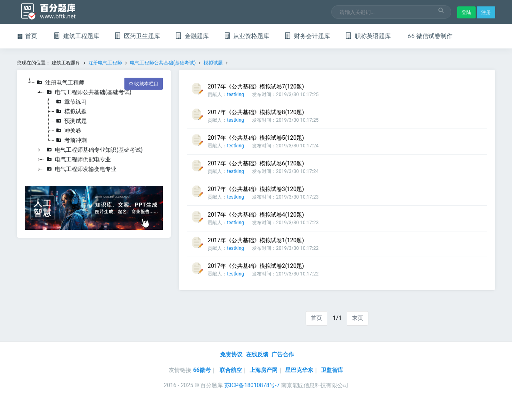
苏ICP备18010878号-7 (252, 385)
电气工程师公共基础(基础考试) (163, 63)
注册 (486, 12)
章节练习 (70, 102)
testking (235, 94)
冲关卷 (67, 130)
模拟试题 (213, 63)
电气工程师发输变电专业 (80, 169)
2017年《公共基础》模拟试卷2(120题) (256, 266)
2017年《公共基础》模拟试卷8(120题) (256, 112)
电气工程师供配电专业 (77, 159)
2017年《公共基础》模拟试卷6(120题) (256, 163)
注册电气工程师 (105, 63)
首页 (316, 318)
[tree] (94, 126)
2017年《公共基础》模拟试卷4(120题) (256, 214)
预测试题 (70, 121)
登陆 (466, 12)
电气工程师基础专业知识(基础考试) (93, 150)
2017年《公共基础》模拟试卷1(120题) (256, 240)
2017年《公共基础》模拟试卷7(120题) (256, 86)
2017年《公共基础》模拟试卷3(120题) (256, 189)
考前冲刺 (70, 140)
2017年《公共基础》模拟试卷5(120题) (256, 138)
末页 (357, 318)
